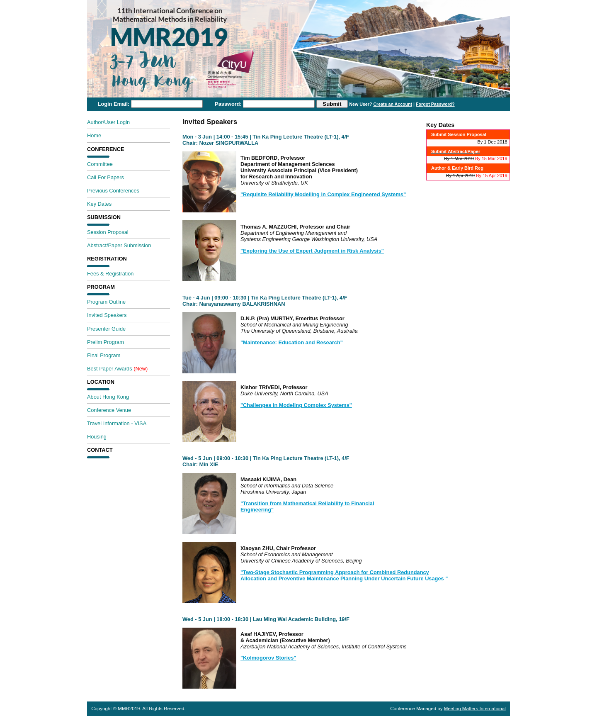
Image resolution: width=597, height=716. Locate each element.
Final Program (103, 355)
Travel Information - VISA (116, 423)
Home (94, 135)
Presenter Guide (106, 329)
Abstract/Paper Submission (119, 245)
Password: (228, 104)
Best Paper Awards (117, 368)
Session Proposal (108, 232)
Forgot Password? (435, 104)
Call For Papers (105, 177)
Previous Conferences (113, 191)
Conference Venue (109, 410)
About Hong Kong (108, 397)
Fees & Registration (110, 273)
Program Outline (106, 302)
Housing (97, 436)
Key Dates (99, 204)
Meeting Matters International (475, 708)
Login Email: (114, 104)
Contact (100, 450)
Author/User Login (108, 122)
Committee (100, 164)
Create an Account (392, 104)
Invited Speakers (106, 315)
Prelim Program (105, 342)
